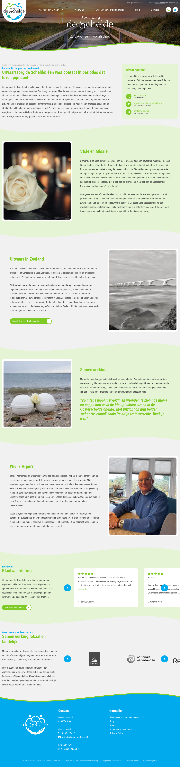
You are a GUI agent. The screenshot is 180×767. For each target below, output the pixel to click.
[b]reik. (155, 760)
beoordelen (160, 2)
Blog (137, 9)
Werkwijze (79, 9)
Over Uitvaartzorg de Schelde (110, 9)
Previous (67, 587)
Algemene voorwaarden (121, 729)
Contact (155, 9)
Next (164, 587)
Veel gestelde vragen (135, 2)
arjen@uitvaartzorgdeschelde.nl (74, 737)
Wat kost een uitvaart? (49, 9)
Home (4, 65)
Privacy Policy (116, 733)
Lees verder (82, 589)
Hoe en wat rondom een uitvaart (125, 717)
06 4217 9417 (66, 733)
